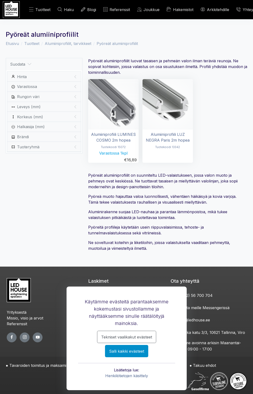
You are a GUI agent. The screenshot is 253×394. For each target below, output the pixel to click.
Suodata (20, 64)
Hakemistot (180, 9)
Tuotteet (39, 9)
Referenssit (116, 9)
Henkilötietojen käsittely (126, 375)
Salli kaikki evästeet (126, 351)
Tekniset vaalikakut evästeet (126, 337)
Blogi (88, 9)
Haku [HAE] (66, 9)
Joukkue (148, 9)
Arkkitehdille (215, 9)
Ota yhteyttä (185, 281)
